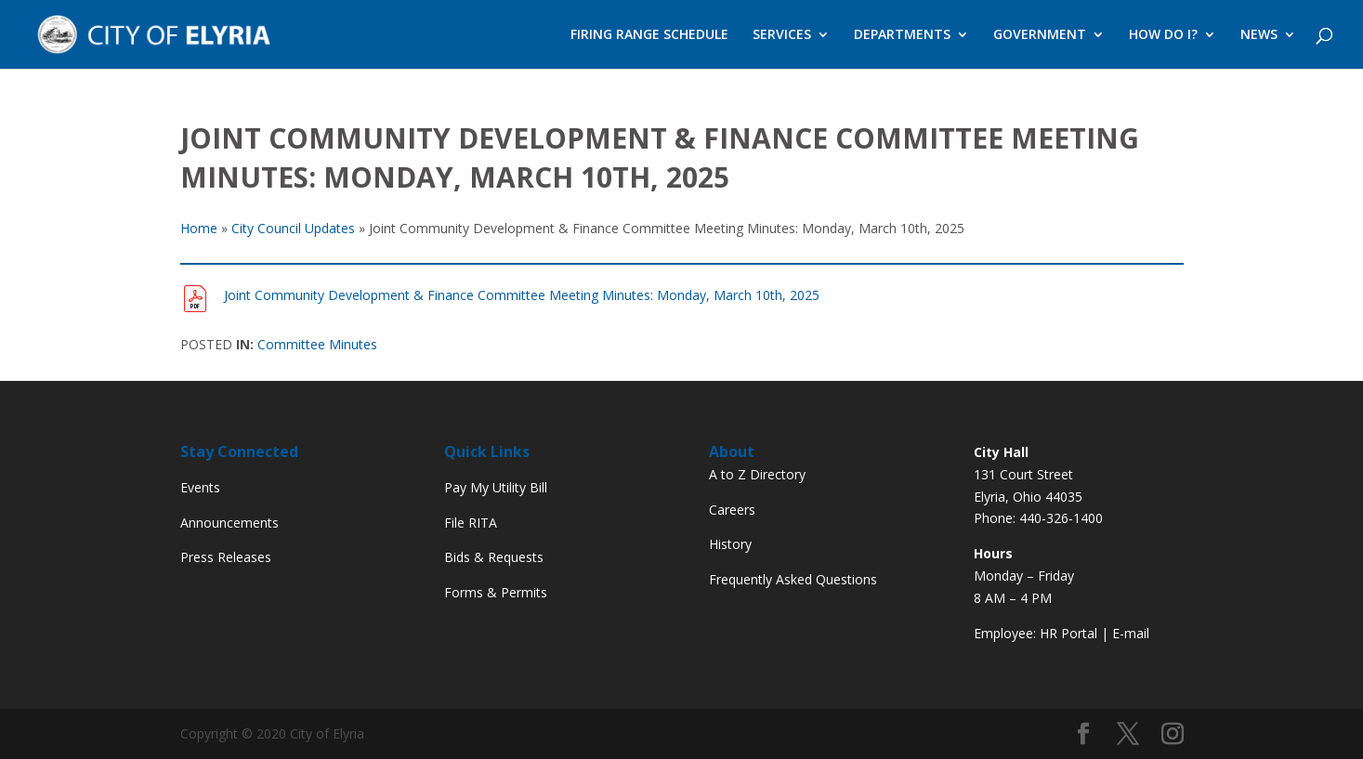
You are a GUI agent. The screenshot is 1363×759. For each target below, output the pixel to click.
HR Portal (1068, 633)
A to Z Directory (757, 474)
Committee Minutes (317, 344)
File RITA (470, 522)
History (730, 544)
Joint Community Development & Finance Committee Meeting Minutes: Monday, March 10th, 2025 (521, 295)
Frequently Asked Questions (793, 579)
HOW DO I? (1163, 35)
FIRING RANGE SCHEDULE (649, 35)
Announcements (229, 522)
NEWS (1259, 35)
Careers (732, 509)
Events (200, 487)
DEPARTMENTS (902, 35)
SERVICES (782, 35)
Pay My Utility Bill (495, 487)
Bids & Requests (494, 557)
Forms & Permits (495, 592)
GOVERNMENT (1039, 35)
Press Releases (225, 557)
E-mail (1130, 633)
